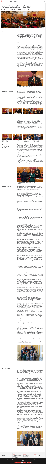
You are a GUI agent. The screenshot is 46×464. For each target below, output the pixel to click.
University (15, 1)
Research (11, 1)
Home (1, 3)
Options (16, 462)
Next (42, 78)
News (3, 3)
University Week (15, 457)
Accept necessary (22, 462)
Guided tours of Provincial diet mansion (17, 456)
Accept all (29, 462)
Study (8, 1)
